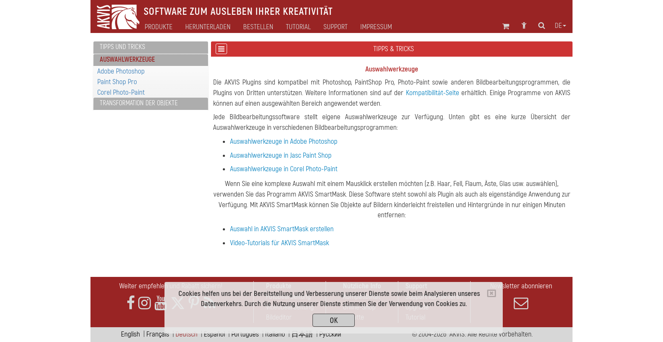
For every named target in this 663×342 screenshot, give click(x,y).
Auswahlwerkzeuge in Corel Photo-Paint (283, 168)
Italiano (275, 334)
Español (214, 334)
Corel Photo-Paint (121, 92)
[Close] (491, 293)
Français (157, 334)
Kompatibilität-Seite (432, 92)
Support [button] (335, 27)
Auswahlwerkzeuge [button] (127, 59)
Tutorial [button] (298, 27)
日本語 (302, 334)
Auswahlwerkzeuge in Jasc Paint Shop (281, 155)
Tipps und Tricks (122, 47)
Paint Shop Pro (117, 81)
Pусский (330, 334)
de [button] (560, 26)
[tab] (150, 47)
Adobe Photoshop (121, 71)
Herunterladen (207, 27)
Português (245, 334)
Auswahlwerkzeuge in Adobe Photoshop (283, 141)
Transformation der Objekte (139, 103)
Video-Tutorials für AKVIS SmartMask (279, 242)
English (130, 334)
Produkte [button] (159, 27)
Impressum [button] (376, 27)
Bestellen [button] (258, 27)
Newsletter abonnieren (521, 296)
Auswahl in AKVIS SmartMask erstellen (282, 228)
